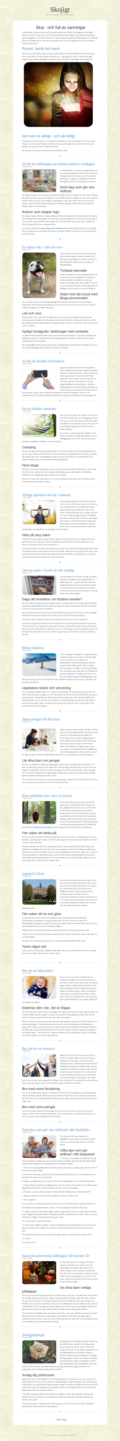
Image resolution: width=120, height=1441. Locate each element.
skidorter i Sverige (75, 674)
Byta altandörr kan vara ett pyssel (47, 796)
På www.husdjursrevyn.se (32, 345)
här (65, 150)
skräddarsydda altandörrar (43, 827)
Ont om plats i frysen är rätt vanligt (48, 570)
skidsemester (65, 663)
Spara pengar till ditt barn (41, 719)
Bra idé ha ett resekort (38, 1048)
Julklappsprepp (33, 1335)
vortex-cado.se (55, 1306)
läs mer (92, 524)
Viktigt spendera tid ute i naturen (46, 495)
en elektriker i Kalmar (38, 441)
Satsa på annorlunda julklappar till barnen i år (55, 1256)
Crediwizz (71, 746)
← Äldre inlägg (60, 1420)
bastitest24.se (73, 999)
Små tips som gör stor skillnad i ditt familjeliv (56, 1130)
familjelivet (64, 1139)
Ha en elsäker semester (39, 409)
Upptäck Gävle (33, 874)
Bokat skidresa (33, 648)
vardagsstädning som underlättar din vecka (55, 228)
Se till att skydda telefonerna (43, 361)
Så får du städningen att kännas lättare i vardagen (58, 164)
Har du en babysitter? (38, 970)
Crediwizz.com (66, 1066)
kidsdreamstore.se (69, 1353)
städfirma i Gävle (67, 891)
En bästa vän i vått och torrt (42, 247)
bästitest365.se (37, 606)
